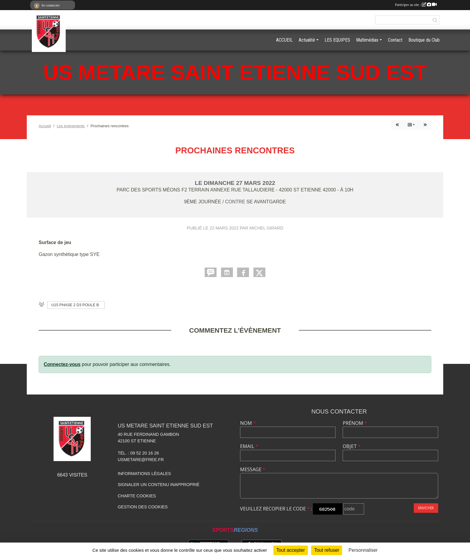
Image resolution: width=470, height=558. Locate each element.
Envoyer (426, 507)
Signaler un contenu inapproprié (159, 484)
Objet (352, 446)
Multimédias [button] (367, 40)
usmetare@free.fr (141, 459)
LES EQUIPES (337, 40)
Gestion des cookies (143, 506)
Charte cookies (137, 495)
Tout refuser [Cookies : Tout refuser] (326, 550)
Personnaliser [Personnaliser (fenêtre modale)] (363, 550)
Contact (395, 40)
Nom (248, 423)
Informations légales (144, 473)
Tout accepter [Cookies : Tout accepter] (290, 550)
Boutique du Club (424, 40)
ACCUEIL (284, 40)
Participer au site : (416, 5)
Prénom (355, 423)
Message (252, 469)
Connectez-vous (62, 364)
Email (249, 446)
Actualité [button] (307, 40)
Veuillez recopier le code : (276, 508)
